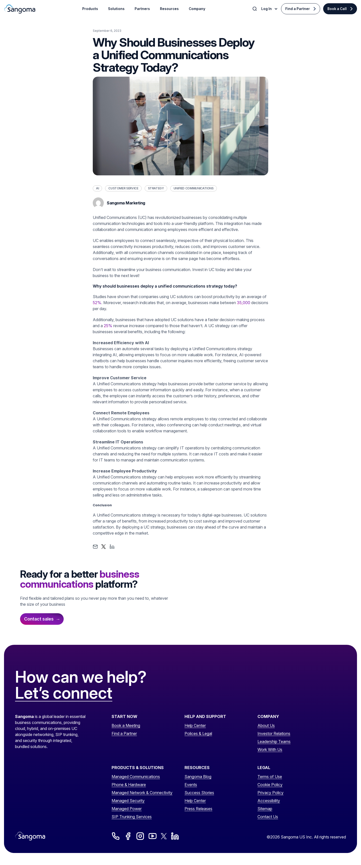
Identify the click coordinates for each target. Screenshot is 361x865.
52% (97, 302)
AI (97, 188)
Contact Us (267, 816)
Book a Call (337, 9)
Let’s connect (63, 693)
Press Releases (198, 808)
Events (191, 784)
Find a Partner (297, 9)
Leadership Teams (274, 741)
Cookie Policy (270, 784)
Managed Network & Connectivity (142, 792)
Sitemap (264, 808)
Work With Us (269, 749)
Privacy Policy (270, 792)
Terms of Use (269, 776)
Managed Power (127, 808)
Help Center (195, 725)
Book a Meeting (126, 725)
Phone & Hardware (129, 784)
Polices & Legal (198, 733)
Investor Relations (273, 733)
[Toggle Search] (255, 9)
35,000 (243, 302)
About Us (266, 725)
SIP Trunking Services (132, 816)
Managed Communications (136, 776)
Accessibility (268, 800)
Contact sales (39, 619)
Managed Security (128, 800)
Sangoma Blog (198, 776)
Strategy (156, 188)
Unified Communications (193, 188)
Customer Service (123, 188)
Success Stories (199, 792)
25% (108, 325)
